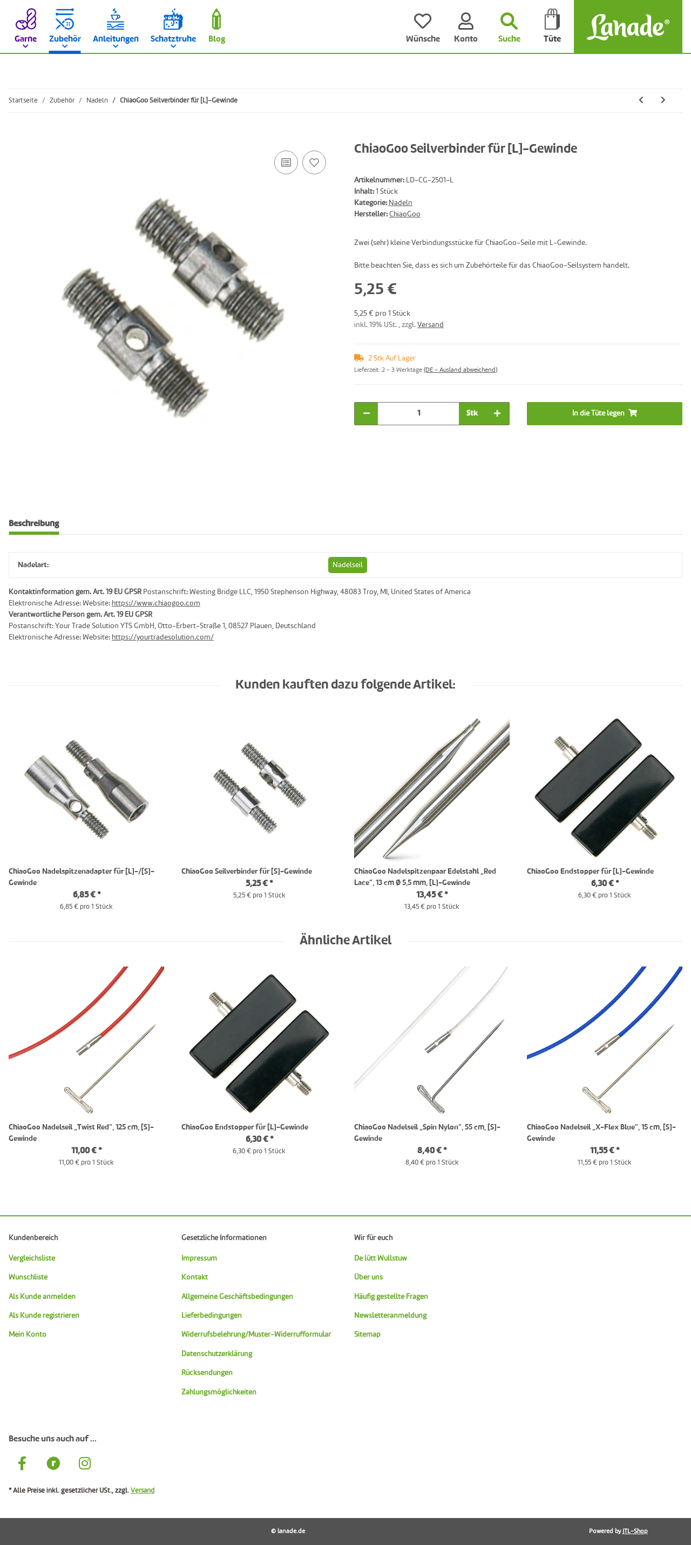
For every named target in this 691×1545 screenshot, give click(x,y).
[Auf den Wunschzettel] (314, 162)
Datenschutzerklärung (216, 1354)
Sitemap (367, 1334)
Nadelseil (348, 565)
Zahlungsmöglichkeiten (218, 1392)
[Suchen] (509, 27)
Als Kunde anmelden (42, 1297)
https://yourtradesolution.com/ (163, 637)
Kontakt (194, 1277)
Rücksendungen (207, 1373)
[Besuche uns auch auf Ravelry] (53, 1464)
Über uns (368, 1277)
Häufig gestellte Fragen (391, 1297)
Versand (430, 325)
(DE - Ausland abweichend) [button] (460, 370)
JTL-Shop (635, 1531)
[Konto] (466, 27)
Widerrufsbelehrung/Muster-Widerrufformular (256, 1334)
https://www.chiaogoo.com (156, 603)
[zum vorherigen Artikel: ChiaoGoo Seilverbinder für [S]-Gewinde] (641, 100)
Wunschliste (28, 1277)
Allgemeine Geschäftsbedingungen (237, 1297)
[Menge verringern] (366, 414)
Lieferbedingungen (211, 1315)
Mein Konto (27, 1334)
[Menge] (418, 414)
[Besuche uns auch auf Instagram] (84, 1464)
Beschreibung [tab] (34, 524)
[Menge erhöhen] (497, 414)
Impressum (199, 1258)
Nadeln (400, 203)
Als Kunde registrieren (44, 1315)
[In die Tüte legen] (17, 136)
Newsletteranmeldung (390, 1315)
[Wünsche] (422, 27)
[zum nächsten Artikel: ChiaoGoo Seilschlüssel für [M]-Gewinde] (663, 100)
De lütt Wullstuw (380, 1258)
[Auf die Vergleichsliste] (286, 162)
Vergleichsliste (32, 1258)
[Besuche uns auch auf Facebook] (22, 1464)
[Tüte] (552, 27)
